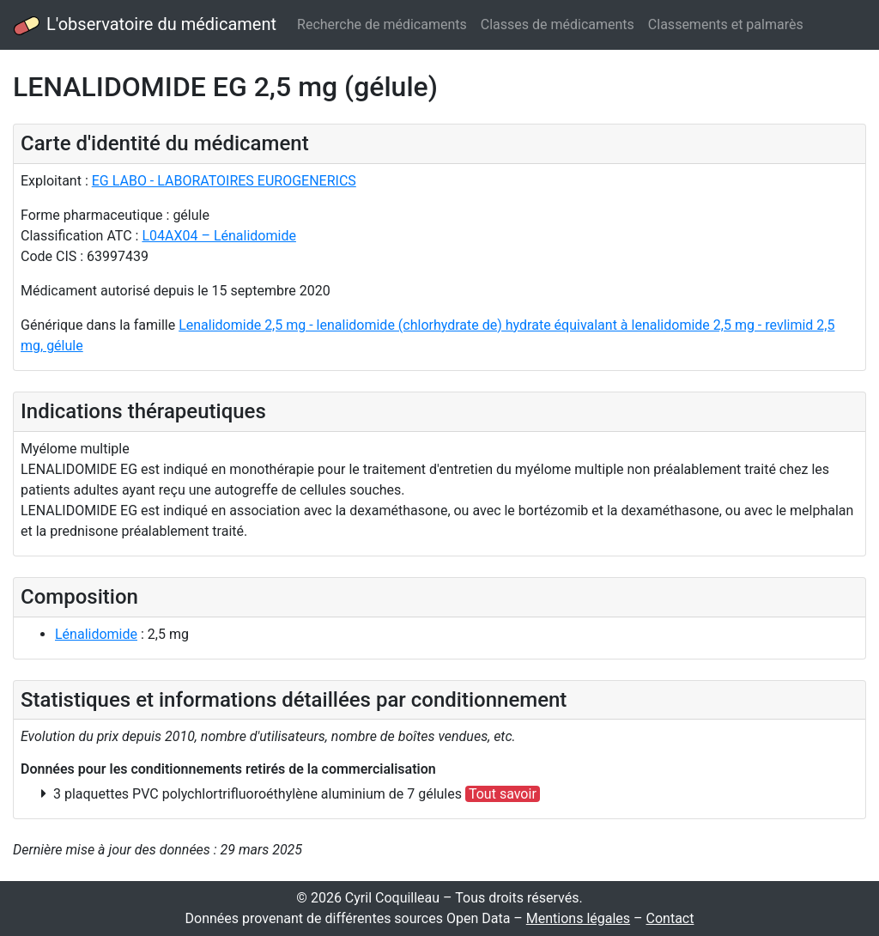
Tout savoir (502, 794)
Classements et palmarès (725, 24)
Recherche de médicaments (382, 24)
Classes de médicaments (557, 24)
